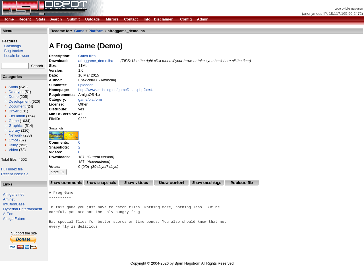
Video (13, 150)
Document (17, 106)
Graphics (16, 125)
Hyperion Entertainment (22, 209)
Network (15, 135)
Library (14, 130)
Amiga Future (14, 218)
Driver (13, 111)
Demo (13, 96)
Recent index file (14, 174)
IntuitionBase (13, 204)
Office (13, 140)
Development (19, 101)
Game (13, 121)
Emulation (17, 116)
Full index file (12, 169)
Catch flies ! (88, 56)
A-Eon (8, 214)
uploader (85, 85)
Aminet (9, 199)
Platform (96, 31)
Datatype (16, 92)
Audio (13, 87)
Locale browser (15, 55)
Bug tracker (12, 51)
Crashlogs (11, 46)
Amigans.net (13, 194)
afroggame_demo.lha (95, 61)
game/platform (90, 99)
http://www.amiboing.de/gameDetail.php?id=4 (115, 90)
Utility (13, 145)
